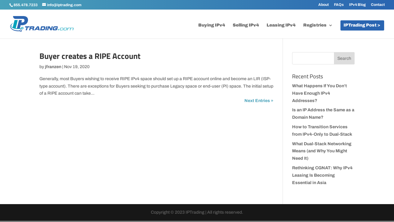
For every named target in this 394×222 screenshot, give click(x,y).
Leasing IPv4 (281, 25)
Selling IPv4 (246, 25)
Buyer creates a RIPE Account (89, 56)
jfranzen (53, 66)
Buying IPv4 (211, 25)
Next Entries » (258, 100)
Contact (378, 5)
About (323, 5)
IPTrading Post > (362, 25)
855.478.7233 (26, 5)
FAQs (339, 5)
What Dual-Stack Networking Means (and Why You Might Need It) (322, 151)
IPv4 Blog (357, 5)
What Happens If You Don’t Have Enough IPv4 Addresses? (319, 93)
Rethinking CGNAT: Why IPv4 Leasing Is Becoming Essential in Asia (322, 175)
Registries (315, 25)
